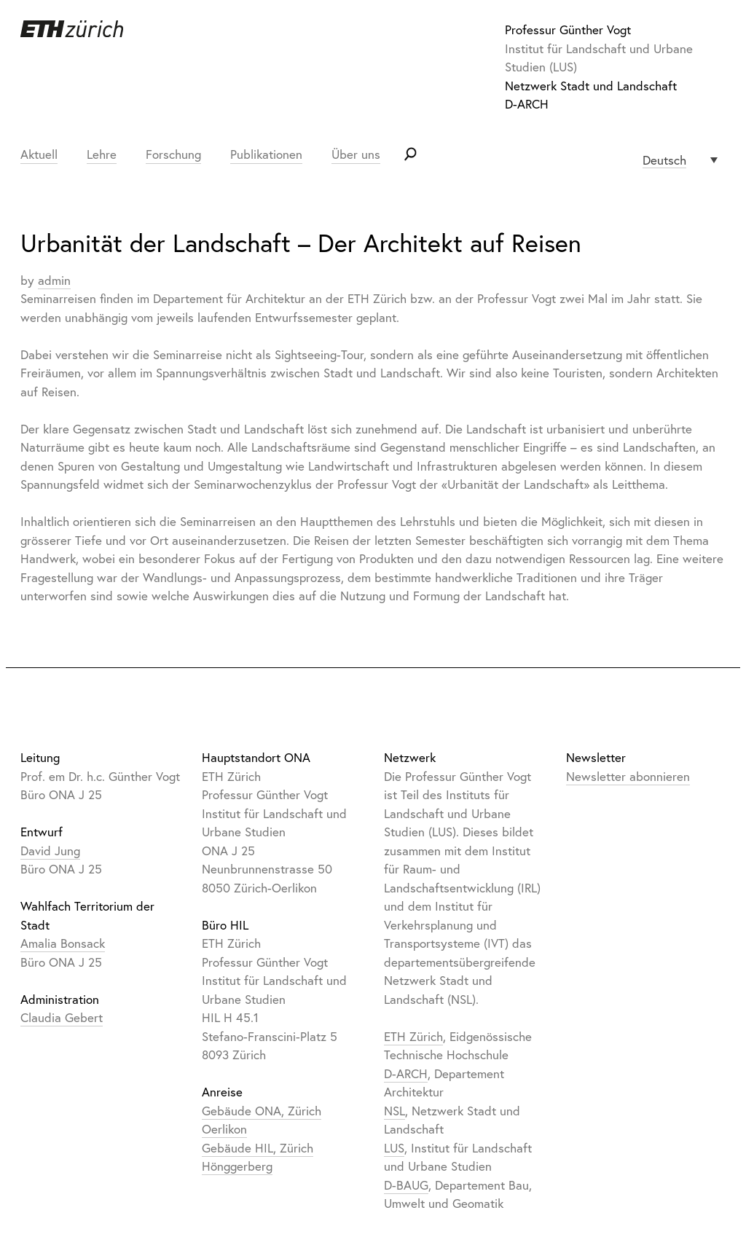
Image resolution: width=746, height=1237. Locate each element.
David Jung (50, 850)
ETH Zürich (413, 1036)
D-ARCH (527, 103)
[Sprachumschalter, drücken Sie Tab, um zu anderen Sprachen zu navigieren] (680, 160)
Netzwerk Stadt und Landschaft (591, 85)
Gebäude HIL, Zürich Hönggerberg (257, 1157)
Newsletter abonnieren (628, 776)
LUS (394, 1147)
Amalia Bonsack (62, 943)
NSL (394, 1110)
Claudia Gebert (61, 1017)
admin (54, 280)
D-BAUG (406, 1185)
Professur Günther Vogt (568, 29)
